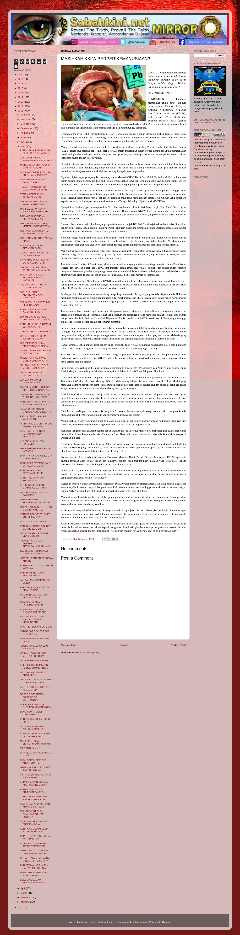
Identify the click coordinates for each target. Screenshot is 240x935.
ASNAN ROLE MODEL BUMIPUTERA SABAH (33, 790)
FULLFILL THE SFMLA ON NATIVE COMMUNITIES (34, 666)
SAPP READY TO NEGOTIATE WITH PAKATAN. (36, 837)
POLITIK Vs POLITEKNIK (33, 521)
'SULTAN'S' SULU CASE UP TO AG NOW (35, 647)
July (23, 137)
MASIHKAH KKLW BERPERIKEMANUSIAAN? (35, 742)
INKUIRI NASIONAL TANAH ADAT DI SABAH (34, 596)
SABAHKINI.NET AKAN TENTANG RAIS (32, 574)
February (26, 897)
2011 (21, 110)
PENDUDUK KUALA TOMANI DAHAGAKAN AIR (35, 325)
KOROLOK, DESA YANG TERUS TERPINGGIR (33, 844)
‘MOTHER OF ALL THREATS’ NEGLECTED (35, 688)
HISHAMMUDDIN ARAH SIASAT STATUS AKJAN (34, 344)
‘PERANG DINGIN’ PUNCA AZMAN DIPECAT (34, 286)
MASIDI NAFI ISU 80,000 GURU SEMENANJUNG (34, 359)
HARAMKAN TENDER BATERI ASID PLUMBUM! (36, 768)
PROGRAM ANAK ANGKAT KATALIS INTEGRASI (34, 203)
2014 (21, 97)
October (25, 124)
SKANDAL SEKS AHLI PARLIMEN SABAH (31, 603)
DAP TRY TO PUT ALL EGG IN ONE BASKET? (36, 457)
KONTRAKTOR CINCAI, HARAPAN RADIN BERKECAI (32, 434)
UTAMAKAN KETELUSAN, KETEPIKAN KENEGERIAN (36, 224)
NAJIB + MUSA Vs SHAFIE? (35, 660)
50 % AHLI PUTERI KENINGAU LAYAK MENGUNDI (31, 295)
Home (124, 645)
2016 (21, 88)
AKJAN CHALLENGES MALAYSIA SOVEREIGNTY (35, 410)
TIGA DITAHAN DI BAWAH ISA (36, 331)
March (24, 893)
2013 (21, 101)
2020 (21, 74)
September (27, 128)
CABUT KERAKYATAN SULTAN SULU (32, 479)
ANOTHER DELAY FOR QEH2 (36, 626)
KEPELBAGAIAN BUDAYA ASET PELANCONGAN (34, 783)
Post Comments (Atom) (87, 652)
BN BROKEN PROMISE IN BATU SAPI (34, 493)
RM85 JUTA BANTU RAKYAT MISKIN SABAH (35, 874)
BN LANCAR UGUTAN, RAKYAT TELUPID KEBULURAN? (32, 619)
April (23, 888)
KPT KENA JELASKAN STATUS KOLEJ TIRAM (33, 486)
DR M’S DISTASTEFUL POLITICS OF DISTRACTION (32, 697)
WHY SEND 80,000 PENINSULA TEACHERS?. (35, 501)
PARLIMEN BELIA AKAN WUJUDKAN (33, 417)
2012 (21, 106)
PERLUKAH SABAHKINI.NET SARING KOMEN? (35, 527)
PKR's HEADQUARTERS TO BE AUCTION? (35, 588)
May (23, 146)
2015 (21, 92)
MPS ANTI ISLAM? (30, 748)
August (25, 132)
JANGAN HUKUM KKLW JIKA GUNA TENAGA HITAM (35, 396)
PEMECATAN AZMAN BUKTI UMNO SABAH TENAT (35, 852)
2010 (21, 907)
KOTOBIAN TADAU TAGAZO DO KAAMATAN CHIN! (35, 261)
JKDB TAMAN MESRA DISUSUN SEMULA (31, 727)
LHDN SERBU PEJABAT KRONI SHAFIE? (33, 761)
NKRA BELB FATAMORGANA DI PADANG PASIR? (35, 464)
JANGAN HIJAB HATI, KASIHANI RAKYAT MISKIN (36, 159)
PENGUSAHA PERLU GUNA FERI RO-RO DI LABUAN (35, 151)
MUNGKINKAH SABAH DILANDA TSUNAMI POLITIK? (32, 814)
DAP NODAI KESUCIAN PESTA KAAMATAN (32, 217)
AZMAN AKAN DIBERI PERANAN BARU (31, 246)
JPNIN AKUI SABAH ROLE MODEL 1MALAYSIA (34, 366)
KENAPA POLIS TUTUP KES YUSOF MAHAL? (35, 515)
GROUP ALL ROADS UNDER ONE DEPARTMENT (35, 681)
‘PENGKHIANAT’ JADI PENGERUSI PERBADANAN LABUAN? (35, 543)
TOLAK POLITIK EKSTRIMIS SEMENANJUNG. (35, 303)
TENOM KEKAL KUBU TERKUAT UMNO (32, 195)
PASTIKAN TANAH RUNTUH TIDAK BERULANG (35, 232)
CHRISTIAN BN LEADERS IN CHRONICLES (35, 352)
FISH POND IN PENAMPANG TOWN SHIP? (35, 776)
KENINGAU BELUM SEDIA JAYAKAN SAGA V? (34, 830)
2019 (21, 79)
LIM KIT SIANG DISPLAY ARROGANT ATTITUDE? (34, 318)
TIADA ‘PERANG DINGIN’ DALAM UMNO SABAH (33, 188)
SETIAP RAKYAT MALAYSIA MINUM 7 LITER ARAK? (35, 859)
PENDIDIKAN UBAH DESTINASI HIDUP (31, 471)
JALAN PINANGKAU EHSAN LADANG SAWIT (35, 254)
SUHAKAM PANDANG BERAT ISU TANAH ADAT (36, 735)
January (25, 902)
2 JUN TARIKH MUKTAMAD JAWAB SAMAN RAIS (34, 798)
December (26, 114)
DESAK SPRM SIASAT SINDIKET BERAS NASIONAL (32, 277)
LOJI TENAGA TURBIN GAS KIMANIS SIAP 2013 (35, 805)
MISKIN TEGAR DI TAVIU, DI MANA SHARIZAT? (35, 166)
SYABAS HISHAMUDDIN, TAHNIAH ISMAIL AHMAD (35, 268)
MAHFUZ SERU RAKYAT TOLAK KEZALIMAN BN (34, 210)
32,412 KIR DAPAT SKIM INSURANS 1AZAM (33, 337)
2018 (21, 83)
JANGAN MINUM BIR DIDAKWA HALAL (31, 381)
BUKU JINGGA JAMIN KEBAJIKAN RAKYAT (32, 881)
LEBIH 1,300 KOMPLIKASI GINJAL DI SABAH (34, 552)
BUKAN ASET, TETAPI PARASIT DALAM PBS (33, 610)
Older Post (178, 645)
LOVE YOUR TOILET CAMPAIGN (31, 713)
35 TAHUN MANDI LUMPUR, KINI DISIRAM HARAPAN (35, 388)
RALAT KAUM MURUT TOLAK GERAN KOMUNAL (36, 508)
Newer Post (69, 645)
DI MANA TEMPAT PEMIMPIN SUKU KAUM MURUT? (35, 173)
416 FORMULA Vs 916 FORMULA (32, 442)
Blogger (166, 922)
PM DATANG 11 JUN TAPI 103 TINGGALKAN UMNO (36, 425)
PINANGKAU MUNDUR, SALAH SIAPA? (32, 181)
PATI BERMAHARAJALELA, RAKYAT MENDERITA (34, 866)
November (26, 119)
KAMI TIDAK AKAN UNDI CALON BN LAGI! (33, 311)
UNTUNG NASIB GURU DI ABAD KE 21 (34, 673)
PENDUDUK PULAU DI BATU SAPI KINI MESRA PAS (35, 403)
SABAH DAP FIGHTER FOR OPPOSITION (35, 632)
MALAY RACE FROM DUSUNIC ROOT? (31, 373)
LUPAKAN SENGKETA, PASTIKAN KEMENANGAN (35, 705)
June (23, 142)
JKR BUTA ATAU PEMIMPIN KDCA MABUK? (35, 534)
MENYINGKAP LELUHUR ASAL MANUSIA (33, 822)
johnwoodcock (140, 922)
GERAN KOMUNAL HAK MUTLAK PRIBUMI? (33, 654)
